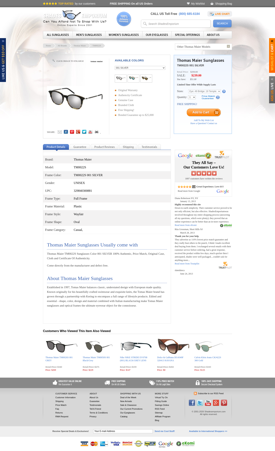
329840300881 (83, 190)
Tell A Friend (95, 409)
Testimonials (95, 405)
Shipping (59, 401)
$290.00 (194, 72)
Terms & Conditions (99, 413)
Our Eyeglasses (157, 35)
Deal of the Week (128, 397)
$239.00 (196, 75)
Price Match (60, 405)
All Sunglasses (58, 35)
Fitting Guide (161, 401)
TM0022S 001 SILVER (190, 65)
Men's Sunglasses (89, 35)
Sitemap (159, 413)
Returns (59, 413)
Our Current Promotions (131, 409)
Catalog (123, 416)
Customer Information (65, 397)
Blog (157, 420)
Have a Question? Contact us (203, 123)
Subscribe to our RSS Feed (211, 393)
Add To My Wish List (204, 120)
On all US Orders (131, 3)
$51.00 (193, 79)
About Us (213, 35)
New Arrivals (126, 401)
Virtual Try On (161, 397)
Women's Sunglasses (124, 35)
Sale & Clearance (128, 405)
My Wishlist (198, 3)
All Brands (62, 45)
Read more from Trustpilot (187, 263)
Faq (57, 409)
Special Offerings (187, 35)
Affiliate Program (162, 416)
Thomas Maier (80, 45)
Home (48, 45)
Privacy (93, 416)
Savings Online (162, 405)
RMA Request (61, 416)
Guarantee (94, 401)
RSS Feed (160, 409)
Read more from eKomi (186, 225)
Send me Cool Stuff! (165, 431)
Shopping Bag (223, 3)
